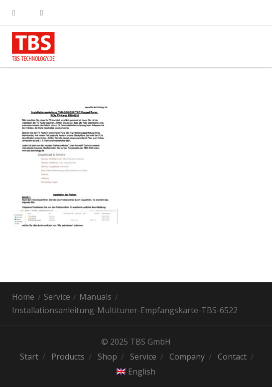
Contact (232, 356)
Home (23, 296)
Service (57, 296)
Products (68, 356)
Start (29, 356)
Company (187, 356)
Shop (107, 356)
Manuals (95, 296)
